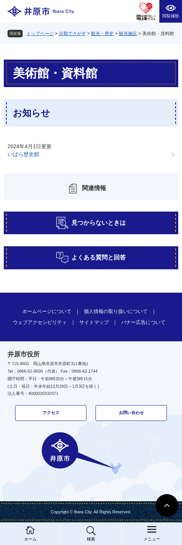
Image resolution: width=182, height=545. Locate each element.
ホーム (30, 539)
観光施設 (128, 33)
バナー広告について (143, 322)
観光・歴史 (102, 33)
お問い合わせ (131, 412)
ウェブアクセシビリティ (40, 322)
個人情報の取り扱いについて (116, 311)
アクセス (51, 412)
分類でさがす (72, 33)
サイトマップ (94, 322)
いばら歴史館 (23, 154)
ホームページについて (46, 311)
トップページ (40, 33)
